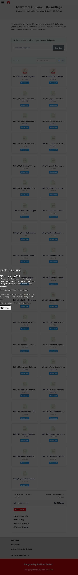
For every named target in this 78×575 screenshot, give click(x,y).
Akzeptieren (39, 306)
